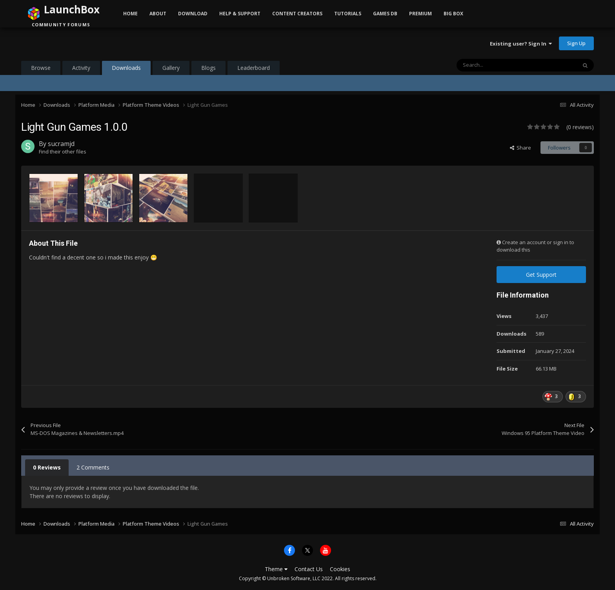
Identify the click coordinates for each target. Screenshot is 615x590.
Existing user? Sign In (521, 43)
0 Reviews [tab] (47, 467)
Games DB (385, 13)
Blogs (208, 67)
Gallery (171, 67)
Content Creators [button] (297, 13)
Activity (81, 67)
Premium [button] (420, 13)
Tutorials (347, 13)
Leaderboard (253, 67)
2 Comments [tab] (92, 467)
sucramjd (61, 143)
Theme (276, 569)
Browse (41, 67)
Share (520, 147)
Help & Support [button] (239, 13)
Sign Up (576, 43)
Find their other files (62, 151)
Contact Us (309, 569)
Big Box (453, 13)
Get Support (541, 274)
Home (130, 13)
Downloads (126, 69)
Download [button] (192, 13)
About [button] (157, 13)
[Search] (500, 65)
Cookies (340, 569)
